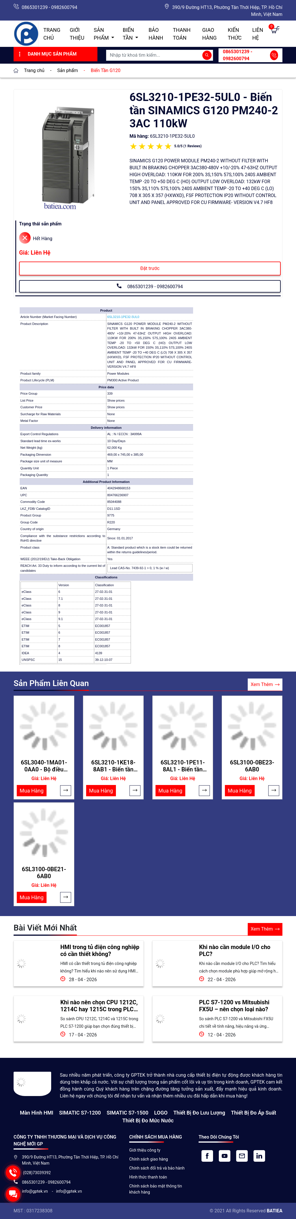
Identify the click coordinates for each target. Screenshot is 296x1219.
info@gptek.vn (35, 1191)
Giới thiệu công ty (144, 1150)
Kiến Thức (235, 34)
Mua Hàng (32, 791)
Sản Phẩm (102, 34)
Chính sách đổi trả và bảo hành (156, 1168)
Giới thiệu (77, 34)
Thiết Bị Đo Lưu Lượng (199, 1113)
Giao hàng (209, 34)
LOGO (160, 1113)
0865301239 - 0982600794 (49, 7)
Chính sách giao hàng (148, 1159)
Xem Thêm (265, 684)
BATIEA (274, 1211)
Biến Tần (128, 34)
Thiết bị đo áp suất (253, 1113)
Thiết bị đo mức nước (147, 1120)
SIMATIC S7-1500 (127, 1113)
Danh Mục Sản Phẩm (47, 54)
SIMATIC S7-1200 (80, 1113)
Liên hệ (257, 34)
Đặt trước (150, 268)
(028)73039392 (36, 1172)
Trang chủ (51, 34)
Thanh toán (181, 34)
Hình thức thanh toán (148, 1177)
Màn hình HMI (36, 1113)
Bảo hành (156, 34)
